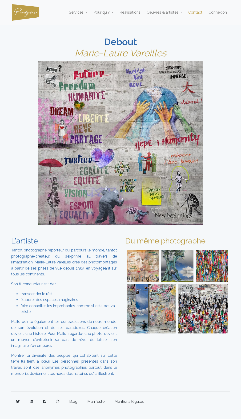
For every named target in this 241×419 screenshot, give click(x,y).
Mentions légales (129, 401)
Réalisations (130, 12)
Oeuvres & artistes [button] (163, 12)
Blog (73, 401)
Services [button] (76, 12)
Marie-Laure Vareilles (120, 53)
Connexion (218, 12)
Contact (195, 12)
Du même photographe (165, 240)
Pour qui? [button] (102, 12)
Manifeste (95, 401)
